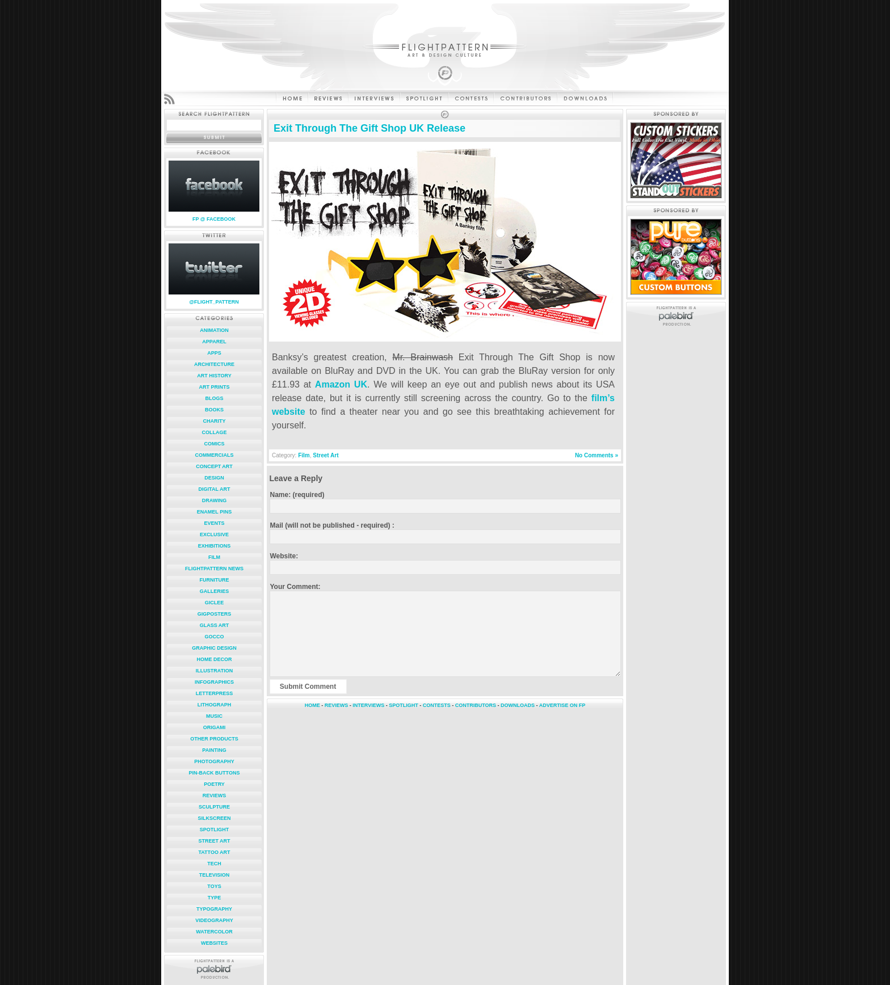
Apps (214, 353)
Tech (214, 863)
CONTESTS (437, 705)
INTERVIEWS (368, 705)
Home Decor (214, 659)
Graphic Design (214, 648)
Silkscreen (214, 818)
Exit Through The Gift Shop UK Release (369, 128)
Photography (214, 761)
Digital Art (214, 489)
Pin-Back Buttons (214, 773)
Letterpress (214, 693)
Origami (214, 727)
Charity (214, 421)
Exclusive (214, 534)
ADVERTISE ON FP (562, 705)
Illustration (214, 670)
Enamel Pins (214, 512)
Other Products (214, 739)
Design (214, 478)
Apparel (214, 341)
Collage (214, 432)
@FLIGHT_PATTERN (213, 302)
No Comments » (596, 455)
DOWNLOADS (518, 705)
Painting (214, 750)
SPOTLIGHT (403, 705)
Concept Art (214, 466)
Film (214, 557)
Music (214, 716)
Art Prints (214, 387)
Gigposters (215, 614)
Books (214, 409)
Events (214, 523)
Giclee (214, 602)
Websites (214, 943)
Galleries (214, 591)
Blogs (214, 398)
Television (214, 875)
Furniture (214, 580)
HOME (312, 705)
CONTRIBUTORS (475, 705)
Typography (214, 909)
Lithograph (215, 705)
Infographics (214, 682)
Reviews (214, 795)
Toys (214, 886)
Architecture (214, 364)
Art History (214, 375)
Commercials (214, 455)
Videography (214, 920)
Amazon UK (341, 384)
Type (214, 897)
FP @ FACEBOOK (214, 219)
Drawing (214, 500)
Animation (214, 330)
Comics (214, 444)
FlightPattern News (214, 568)
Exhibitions (214, 546)
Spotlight (214, 829)
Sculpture (214, 807)
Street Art (214, 841)
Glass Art (214, 625)
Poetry (214, 784)
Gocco (214, 636)
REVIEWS (337, 705)
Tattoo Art (214, 852)
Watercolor (214, 932)
